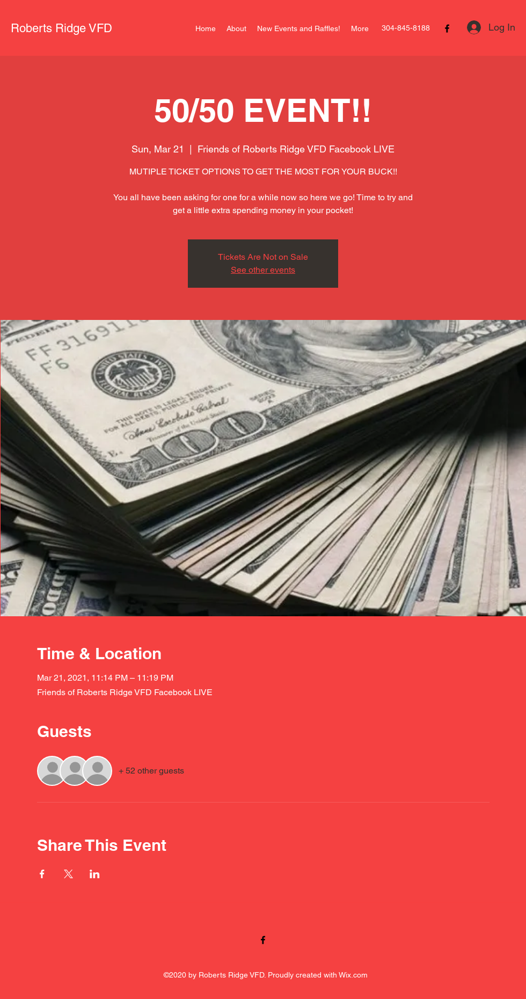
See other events (263, 270)
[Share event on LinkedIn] (95, 874)
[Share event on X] (68, 874)
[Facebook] (447, 28)
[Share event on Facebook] (42, 874)
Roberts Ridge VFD (61, 28)
